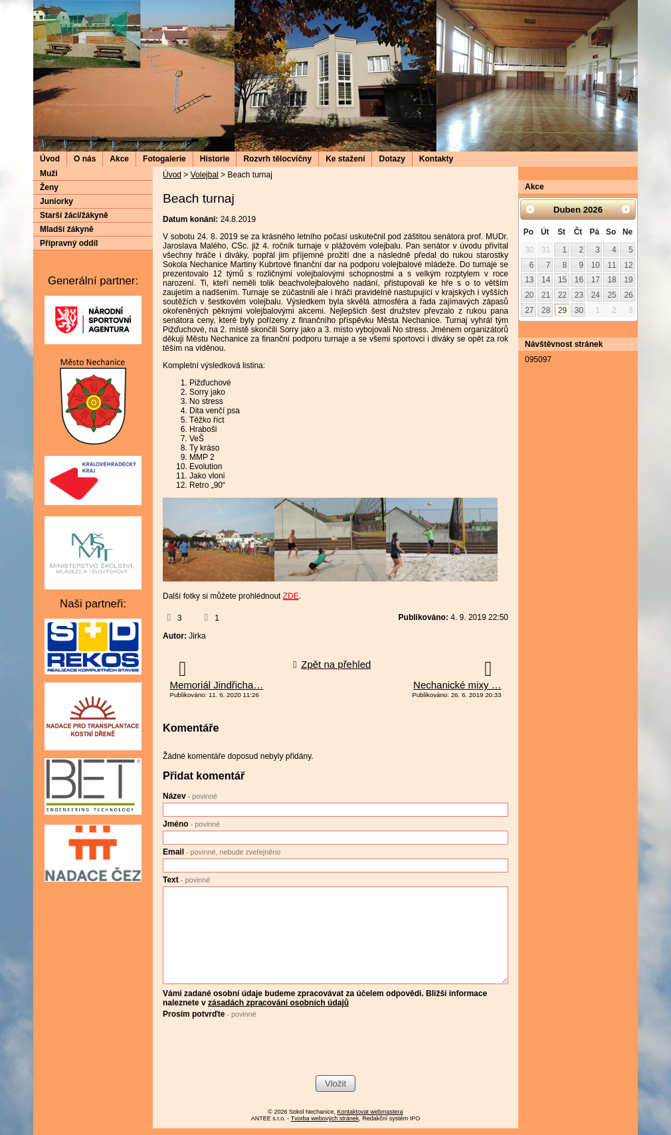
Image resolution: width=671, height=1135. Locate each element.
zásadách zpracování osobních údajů (278, 1002)
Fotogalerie (164, 158)
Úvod (50, 158)
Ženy (49, 187)
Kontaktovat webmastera (370, 1111)
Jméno (191, 824)
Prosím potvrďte (209, 1014)
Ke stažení (345, 158)
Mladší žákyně (67, 229)
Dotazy (392, 158)
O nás (85, 158)
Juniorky (56, 201)
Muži (49, 173)
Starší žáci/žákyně (74, 215)
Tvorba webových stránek (325, 1118)
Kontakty (436, 158)
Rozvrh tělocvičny (277, 158)
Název (190, 796)
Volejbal (205, 174)
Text (186, 879)
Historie (215, 158)
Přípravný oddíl (69, 243)
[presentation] (264, 1049)
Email (221, 852)
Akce (119, 158)
